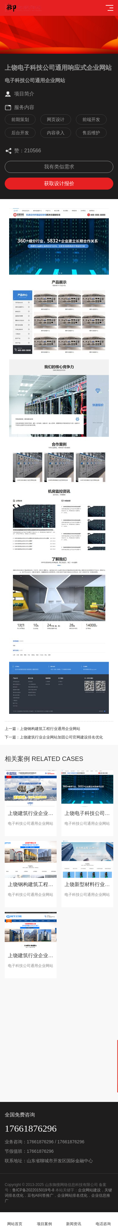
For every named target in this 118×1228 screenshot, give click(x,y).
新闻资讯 (74, 1220)
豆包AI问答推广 (40, 1195)
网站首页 (15, 1220)
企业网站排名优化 (72, 1195)
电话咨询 (103, 1220)
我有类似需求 (59, 166)
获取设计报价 (59, 183)
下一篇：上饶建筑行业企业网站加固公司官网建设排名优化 (54, 737)
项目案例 (44, 1220)
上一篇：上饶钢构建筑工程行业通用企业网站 (42, 728)
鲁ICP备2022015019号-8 (33, 1190)
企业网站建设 (89, 1190)
